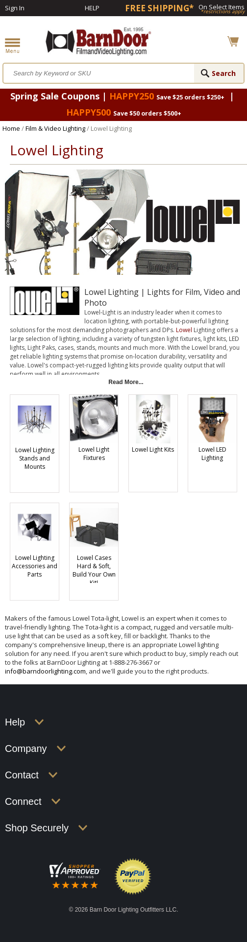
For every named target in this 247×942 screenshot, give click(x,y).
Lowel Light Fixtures (93, 453)
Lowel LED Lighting (212, 453)
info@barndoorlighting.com (45, 671)
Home (11, 128)
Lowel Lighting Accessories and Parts (34, 566)
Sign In (15, 7)
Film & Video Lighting (55, 128)
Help (92, 7)
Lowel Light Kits (153, 449)
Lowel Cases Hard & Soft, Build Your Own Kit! (94, 570)
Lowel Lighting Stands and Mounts (34, 458)
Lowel (184, 330)
